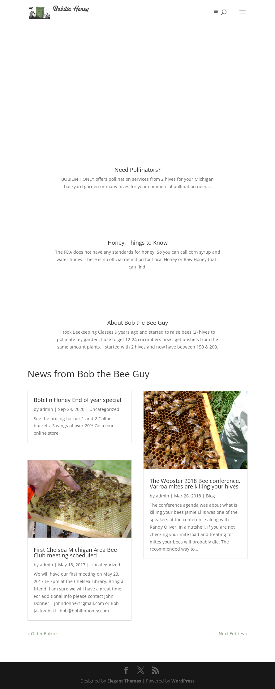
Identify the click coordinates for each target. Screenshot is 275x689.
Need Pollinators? (137, 169)
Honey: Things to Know (138, 242)
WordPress (183, 681)
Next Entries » (233, 633)
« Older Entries (43, 633)
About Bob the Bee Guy (137, 322)
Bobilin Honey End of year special (77, 400)
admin (46, 409)
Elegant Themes (124, 681)
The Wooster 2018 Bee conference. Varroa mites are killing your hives (195, 483)
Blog (210, 496)
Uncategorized (104, 409)
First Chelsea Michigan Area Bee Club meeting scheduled (75, 552)
